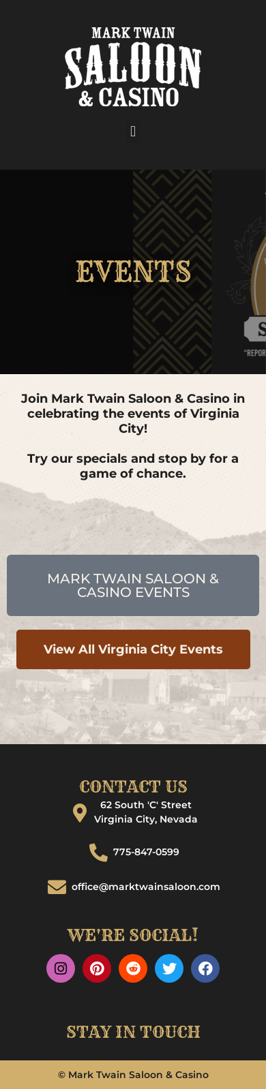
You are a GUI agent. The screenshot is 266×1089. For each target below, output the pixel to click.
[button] (132, 131)
